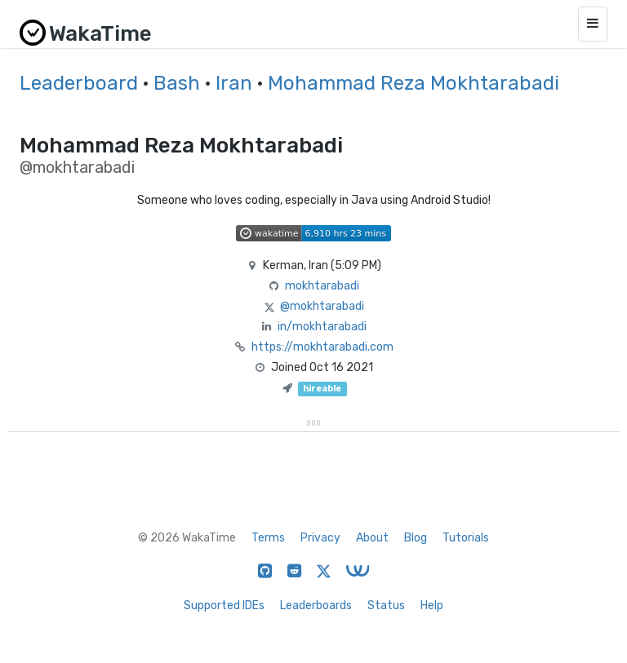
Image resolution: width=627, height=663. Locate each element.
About (372, 538)
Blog (415, 538)
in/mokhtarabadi (322, 327)
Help (431, 605)
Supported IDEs (224, 605)
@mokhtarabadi (322, 306)
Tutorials (465, 538)
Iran (234, 83)
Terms (268, 538)
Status (386, 605)
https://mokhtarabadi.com (322, 347)
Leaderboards (316, 605)
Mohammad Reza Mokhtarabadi (413, 83)
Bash (176, 83)
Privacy (320, 538)
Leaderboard (79, 83)
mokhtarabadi (322, 286)
